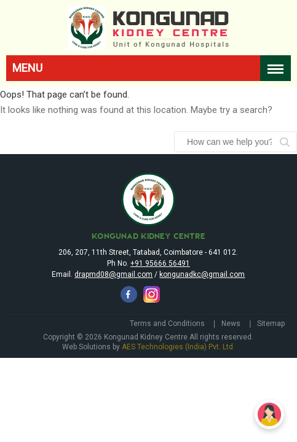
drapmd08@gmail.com (113, 300)
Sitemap (271, 349)
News (230, 349)
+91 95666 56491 (160, 289)
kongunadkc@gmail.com (202, 300)
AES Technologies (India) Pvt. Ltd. (178, 372)
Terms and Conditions (167, 349)
